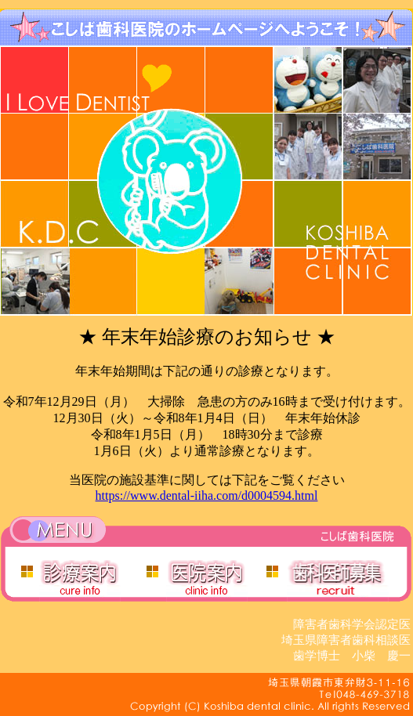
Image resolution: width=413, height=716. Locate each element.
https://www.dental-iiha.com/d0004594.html (207, 495)
